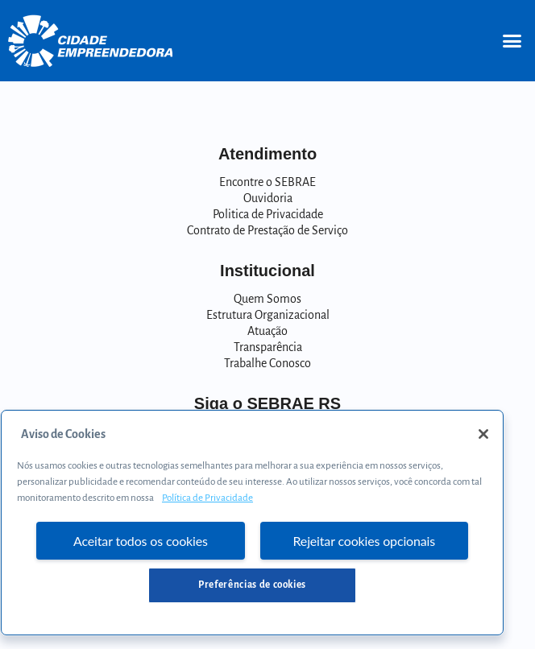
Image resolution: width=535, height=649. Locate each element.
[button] (511, 41)
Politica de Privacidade (268, 214)
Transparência (268, 347)
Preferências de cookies (252, 585)
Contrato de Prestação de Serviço (267, 230)
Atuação (267, 330)
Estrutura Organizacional (268, 314)
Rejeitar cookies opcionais (364, 540)
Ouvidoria (267, 198)
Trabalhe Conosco (267, 363)
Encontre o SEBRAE (267, 182)
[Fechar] (483, 434)
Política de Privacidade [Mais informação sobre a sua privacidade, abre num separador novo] (207, 498)
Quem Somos (267, 298)
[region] (252, 522)
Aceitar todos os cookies (140, 540)
